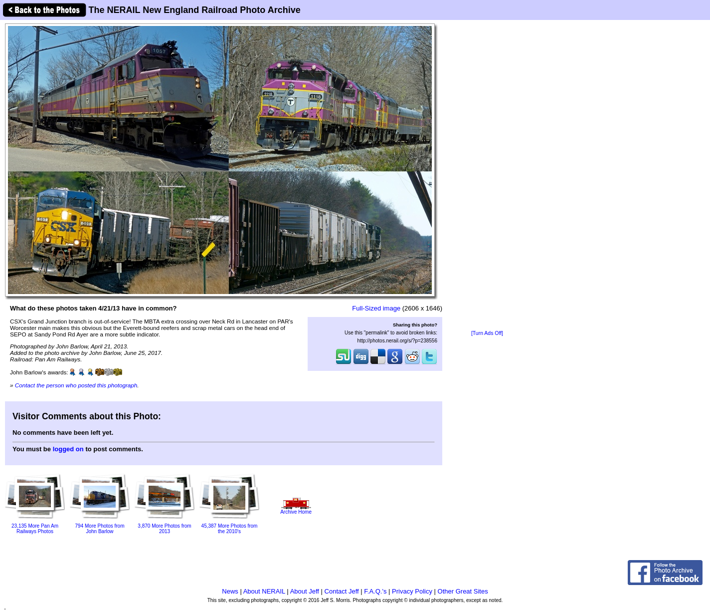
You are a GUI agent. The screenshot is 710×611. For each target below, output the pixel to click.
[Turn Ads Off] (487, 333)
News (230, 591)
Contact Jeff (342, 591)
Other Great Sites (463, 591)
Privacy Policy (412, 591)
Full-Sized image (376, 308)
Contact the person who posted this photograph (76, 385)
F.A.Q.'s (375, 591)
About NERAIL (264, 591)
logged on (68, 449)
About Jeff (304, 591)
